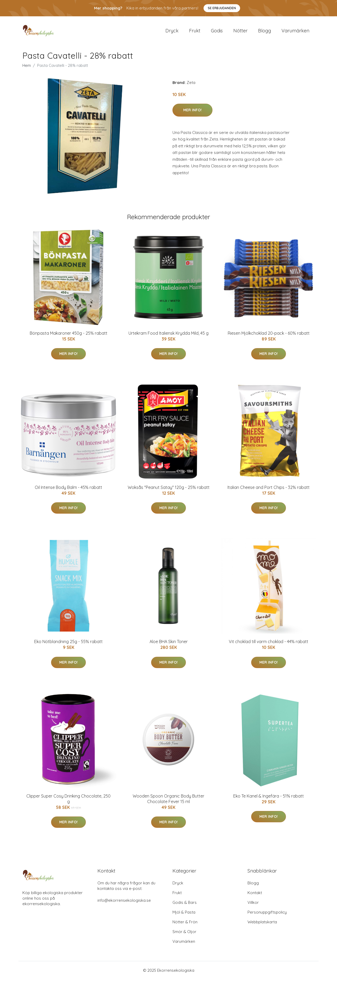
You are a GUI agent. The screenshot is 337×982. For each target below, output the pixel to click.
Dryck (172, 32)
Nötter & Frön (184, 924)
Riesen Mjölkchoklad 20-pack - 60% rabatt (269, 335)
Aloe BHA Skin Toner (169, 644)
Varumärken (295, 32)
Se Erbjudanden (222, 8)
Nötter (240, 32)
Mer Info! (192, 112)
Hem (26, 68)
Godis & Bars (184, 905)
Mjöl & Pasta (183, 914)
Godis (217, 32)
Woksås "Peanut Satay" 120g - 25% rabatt (169, 490)
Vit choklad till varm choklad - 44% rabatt (268, 644)
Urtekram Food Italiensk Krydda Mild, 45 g (168, 335)
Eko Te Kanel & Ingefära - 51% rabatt (268, 798)
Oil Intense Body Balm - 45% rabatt (68, 490)
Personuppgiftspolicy (267, 914)
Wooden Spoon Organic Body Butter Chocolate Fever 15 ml (168, 801)
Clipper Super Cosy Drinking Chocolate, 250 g (68, 801)
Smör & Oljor (184, 934)
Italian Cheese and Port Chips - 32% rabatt (268, 490)
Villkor (253, 905)
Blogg (264, 32)
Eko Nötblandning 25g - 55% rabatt (68, 644)
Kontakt (254, 895)
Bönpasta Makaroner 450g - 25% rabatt (68, 335)
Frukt (194, 32)
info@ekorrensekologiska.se (124, 902)
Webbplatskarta (262, 924)
